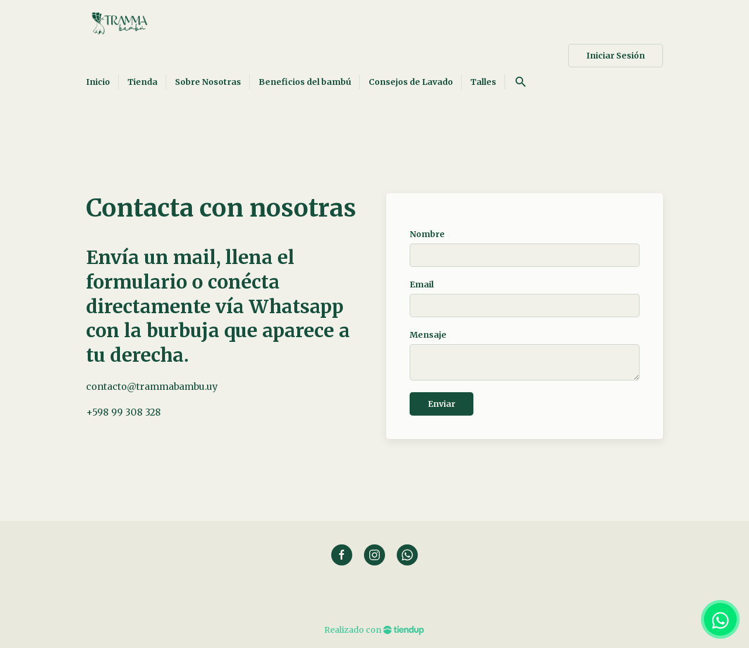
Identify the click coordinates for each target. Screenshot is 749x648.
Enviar (441, 404)
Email (422, 284)
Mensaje (428, 335)
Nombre (427, 234)
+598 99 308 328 (123, 412)
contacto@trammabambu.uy (152, 386)
